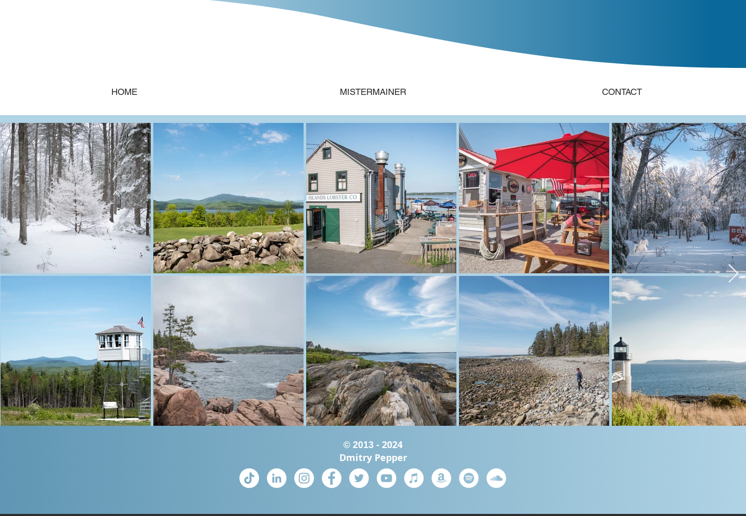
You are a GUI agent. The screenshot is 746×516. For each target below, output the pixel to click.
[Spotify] (469, 478)
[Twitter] (359, 478)
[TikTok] (249, 478)
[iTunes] (414, 478)
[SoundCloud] (496, 478)
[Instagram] (304, 478)
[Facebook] (331, 478)
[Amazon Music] (441, 478)
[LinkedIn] (276, 478)
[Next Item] (733, 274)
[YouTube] (386, 478)
